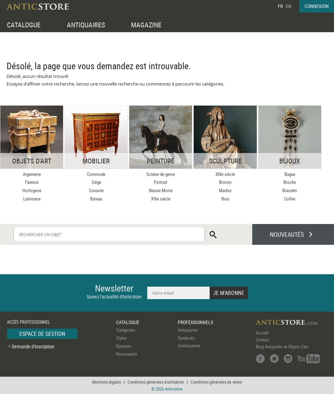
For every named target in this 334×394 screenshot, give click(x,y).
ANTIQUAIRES (86, 24)
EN (288, 6)
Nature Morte (161, 190)
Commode (96, 174)
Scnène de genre (160, 174)
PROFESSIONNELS (195, 322)
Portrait (160, 182)
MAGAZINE (146, 24)
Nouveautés (126, 354)
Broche (289, 182)
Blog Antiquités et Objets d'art (282, 346)
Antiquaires (188, 330)
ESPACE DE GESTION (42, 334)
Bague (289, 174)
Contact (263, 340)
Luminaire (32, 199)
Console (96, 190)
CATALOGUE (24, 24)
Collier (290, 199)
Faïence (31, 182)
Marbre (225, 190)
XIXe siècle (160, 199)
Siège (96, 182)
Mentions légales (106, 382)
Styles (121, 338)
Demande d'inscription (33, 346)
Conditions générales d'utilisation (156, 382)
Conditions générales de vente (216, 382)
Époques (123, 346)
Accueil (262, 333)
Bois (225, 199)
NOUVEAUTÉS (287, 234)
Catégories (125, 330)
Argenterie (32, 174)
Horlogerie (32, 190)
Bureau (96, 199)
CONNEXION (317, 6)
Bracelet (289, 190)
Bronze (225, 182)
